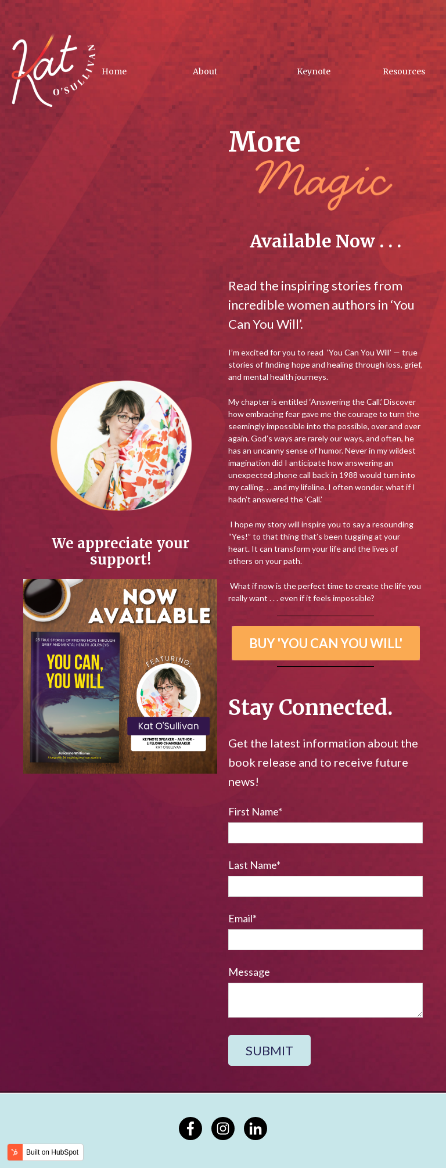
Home (114, 71)
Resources (404, 71)
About (205, 71)
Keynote (313, 71)
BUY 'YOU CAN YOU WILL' (325, 643)
